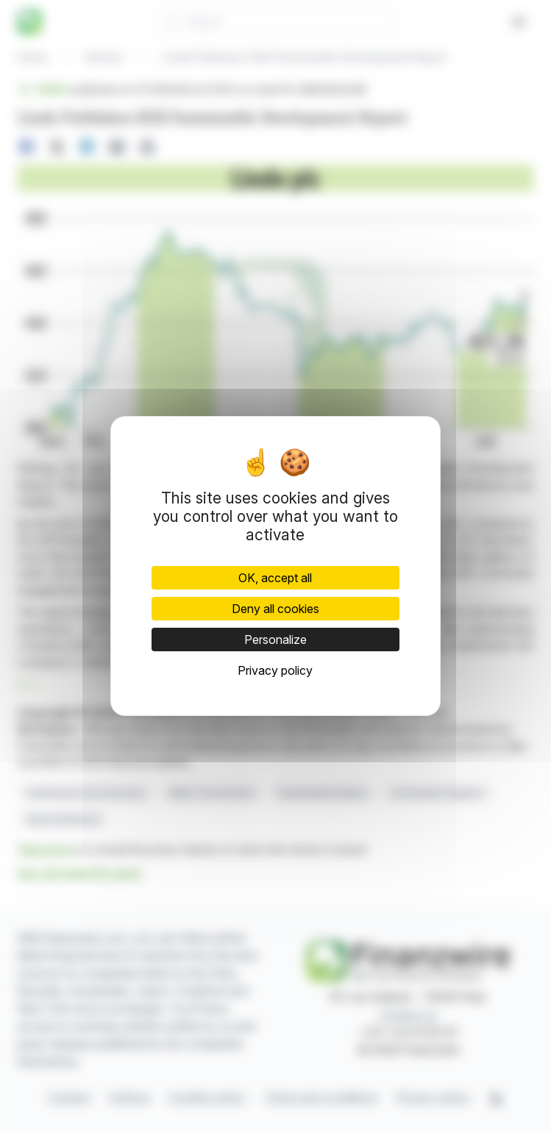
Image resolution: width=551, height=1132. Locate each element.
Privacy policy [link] (275, 670)
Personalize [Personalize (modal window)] (275, 639)
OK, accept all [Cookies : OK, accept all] (275, 577)
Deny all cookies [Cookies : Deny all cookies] (275, 608)
